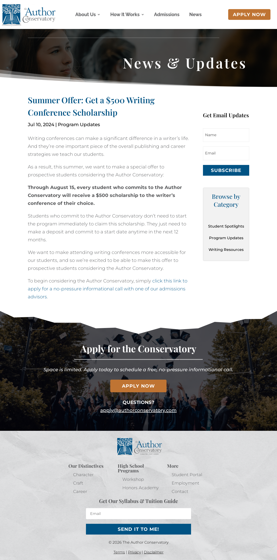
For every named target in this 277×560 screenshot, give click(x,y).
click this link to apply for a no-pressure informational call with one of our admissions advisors (107, 289)
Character (83, 474)
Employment (185, 483)
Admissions (167, 15)
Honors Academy (140, 487)
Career (80, 491)
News (195, 15)
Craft (78, 483)
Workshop (133, 479)
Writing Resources (226, 249)
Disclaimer (153, 552)
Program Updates (79, 124)
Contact (180, 491)
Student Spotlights (226, 226)
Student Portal (187, 474)
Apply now (249, 14)
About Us (85, 15)
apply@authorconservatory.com (138, 410)
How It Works (124, 15)
